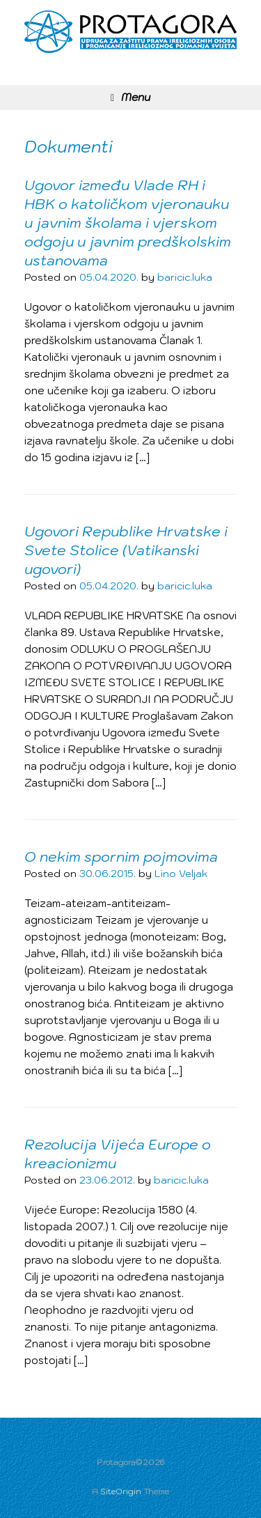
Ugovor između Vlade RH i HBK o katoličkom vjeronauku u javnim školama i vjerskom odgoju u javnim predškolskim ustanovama (127, 223)
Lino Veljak (181, 873)
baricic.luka (184, 277)
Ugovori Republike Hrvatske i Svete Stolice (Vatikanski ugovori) (126, 550)
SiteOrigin (120, 1491)
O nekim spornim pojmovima (121, 857)
